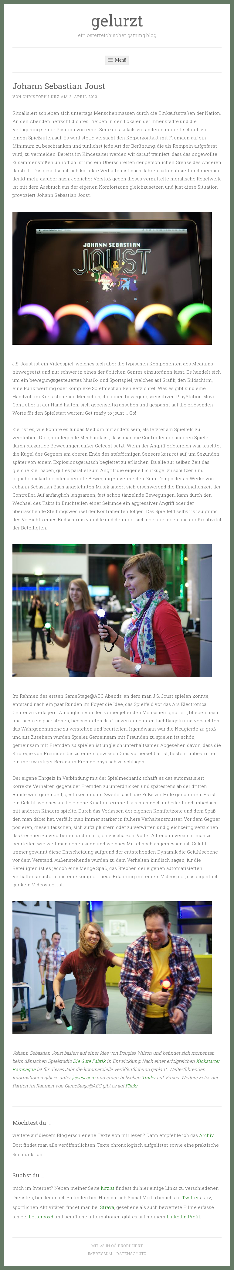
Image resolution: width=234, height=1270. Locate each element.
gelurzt (117, 20)
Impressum (100, 1253)
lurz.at (107, 1188)
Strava (107, 1207)
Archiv (206, 1135)
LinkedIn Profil (183, 1217)
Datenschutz (131, 1253)
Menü (117, 60)
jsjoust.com (83, 1077)
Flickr (131, 1086)
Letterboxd (41, 1217)
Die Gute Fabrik (89, 1061)
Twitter (190, 1197)
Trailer (149, 1077)
